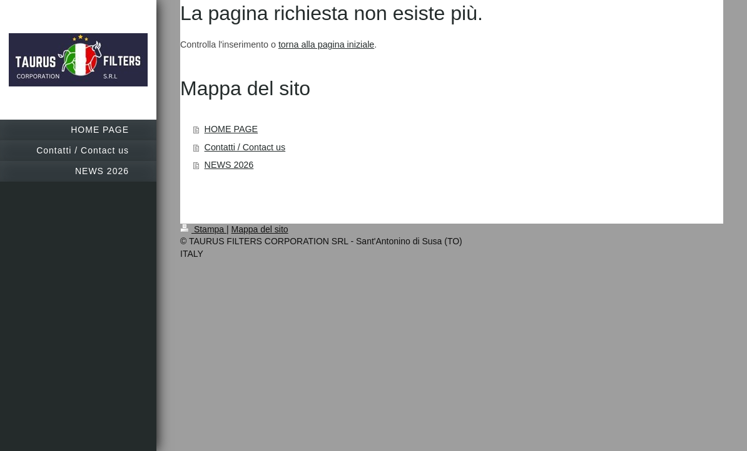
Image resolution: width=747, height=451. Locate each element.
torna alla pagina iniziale (326, 44)
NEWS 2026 (229, 165)
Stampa (203, 229)
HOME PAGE (231, 129)
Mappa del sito (259, 229)
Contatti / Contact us (245, 147)
